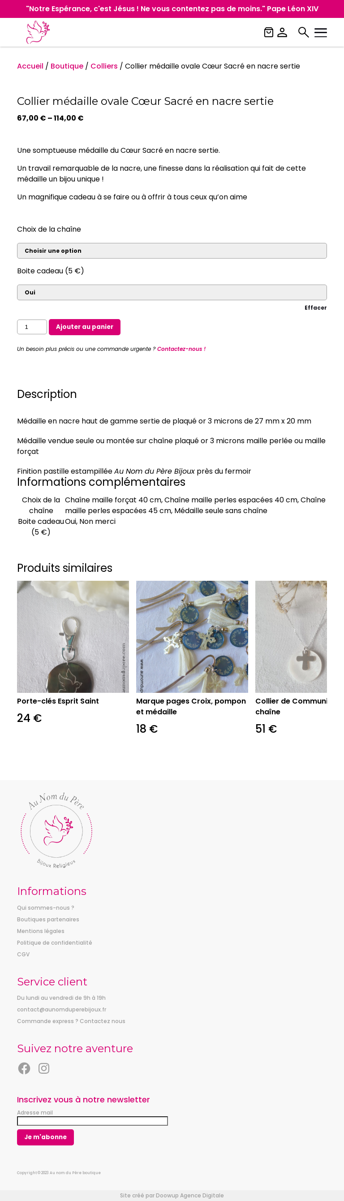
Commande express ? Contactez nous (71, 1021)
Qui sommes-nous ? (45, 908)
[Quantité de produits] (32, 327)
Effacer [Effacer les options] (316, 307)
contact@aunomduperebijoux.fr (61, 1009)
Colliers (104, 66)
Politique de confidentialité (54, 942)
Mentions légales (40, 931)
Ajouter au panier (84, 327)
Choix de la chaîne (49, 229)
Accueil (30, 66)
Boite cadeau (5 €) (50, 271)
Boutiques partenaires (48, 919)
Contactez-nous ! (181, 349)
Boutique (67, 66)
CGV (23, 954)
